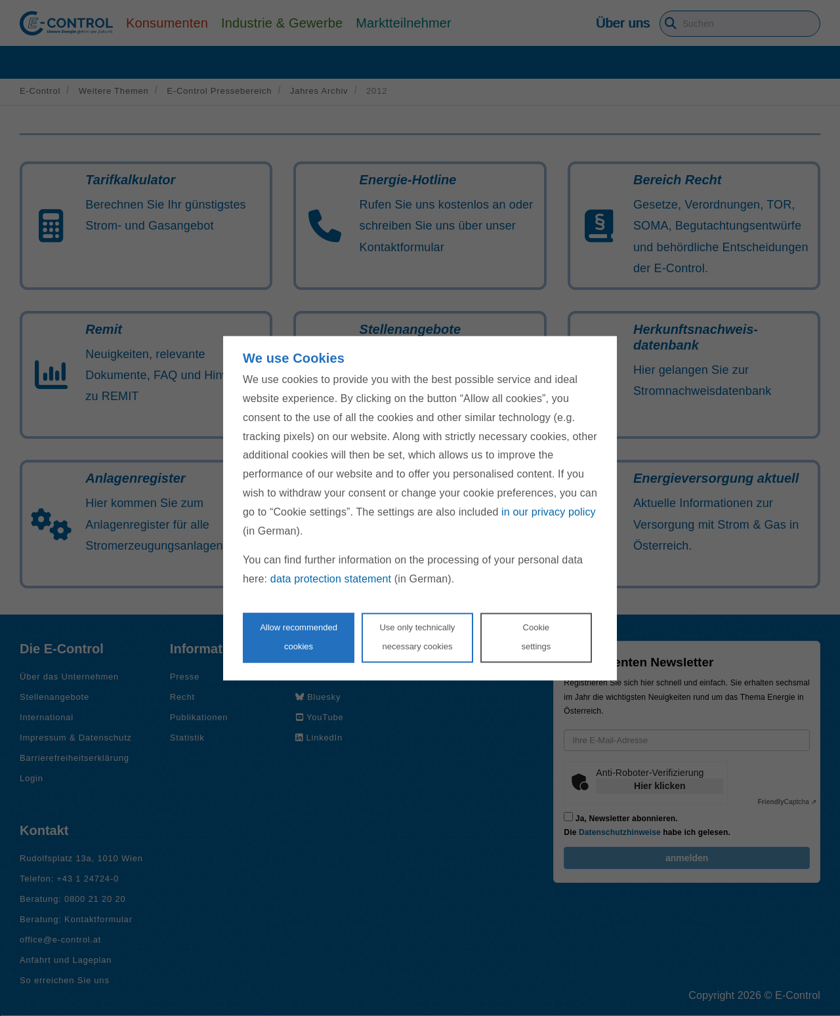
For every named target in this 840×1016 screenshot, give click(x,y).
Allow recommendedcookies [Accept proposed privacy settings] (298, 636)
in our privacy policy (548, 512)
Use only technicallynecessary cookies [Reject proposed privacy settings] (417, 636)
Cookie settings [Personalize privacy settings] (536, 636)
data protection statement (330, 579)
